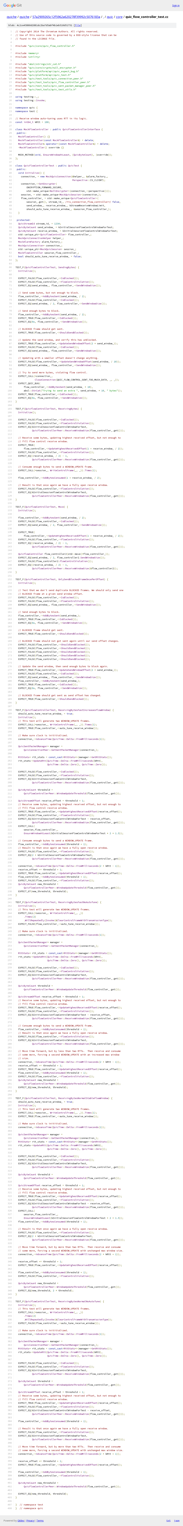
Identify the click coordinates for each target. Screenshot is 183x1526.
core (119, 17)
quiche (12, 17)
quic (110, 17)
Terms (40, 1520)
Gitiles (20, 1520)
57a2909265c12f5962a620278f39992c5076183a (66, 17)
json (177, 1520)
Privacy (30, 1520)
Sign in (176, 5)
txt (168, 1520)
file (78, 25)
